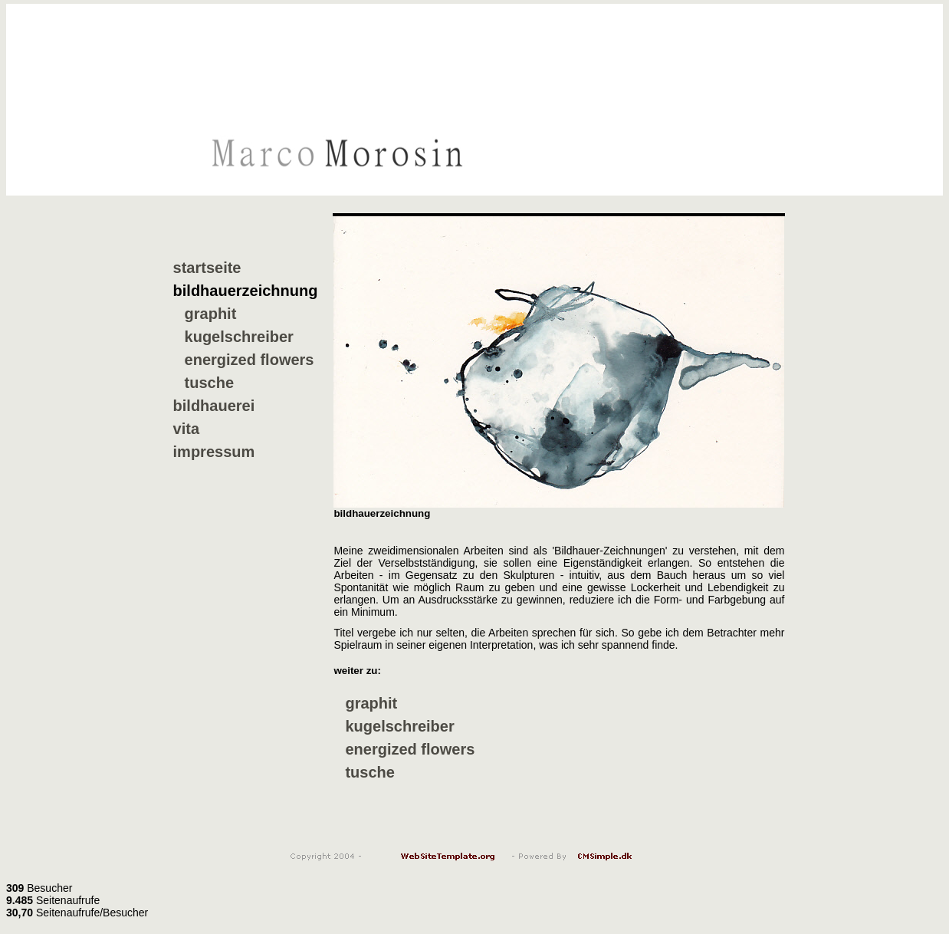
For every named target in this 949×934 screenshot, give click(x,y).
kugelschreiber (239, 336)
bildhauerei (214, 405)
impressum (214, 451)
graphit (211, 313)
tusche (209, 382)
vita (186, 428)
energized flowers (249, 359)
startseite (207, 267)
